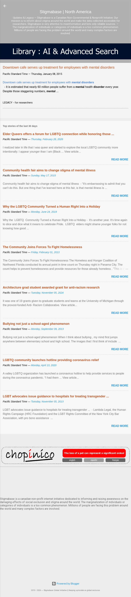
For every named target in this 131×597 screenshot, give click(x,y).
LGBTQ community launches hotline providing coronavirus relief (51, 360)
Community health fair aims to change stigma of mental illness (49, 170)
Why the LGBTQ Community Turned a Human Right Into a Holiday (51, 206)
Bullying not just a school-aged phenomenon (36, 323)
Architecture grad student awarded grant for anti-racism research (51, 287)
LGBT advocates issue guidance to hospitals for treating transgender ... (56, 396)
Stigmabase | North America (65, 11)
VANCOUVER (65, 481)
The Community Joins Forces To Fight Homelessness (42, 247)
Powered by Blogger (65, 583)
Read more (119, 159)
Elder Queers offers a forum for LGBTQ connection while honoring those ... (58, 134)
